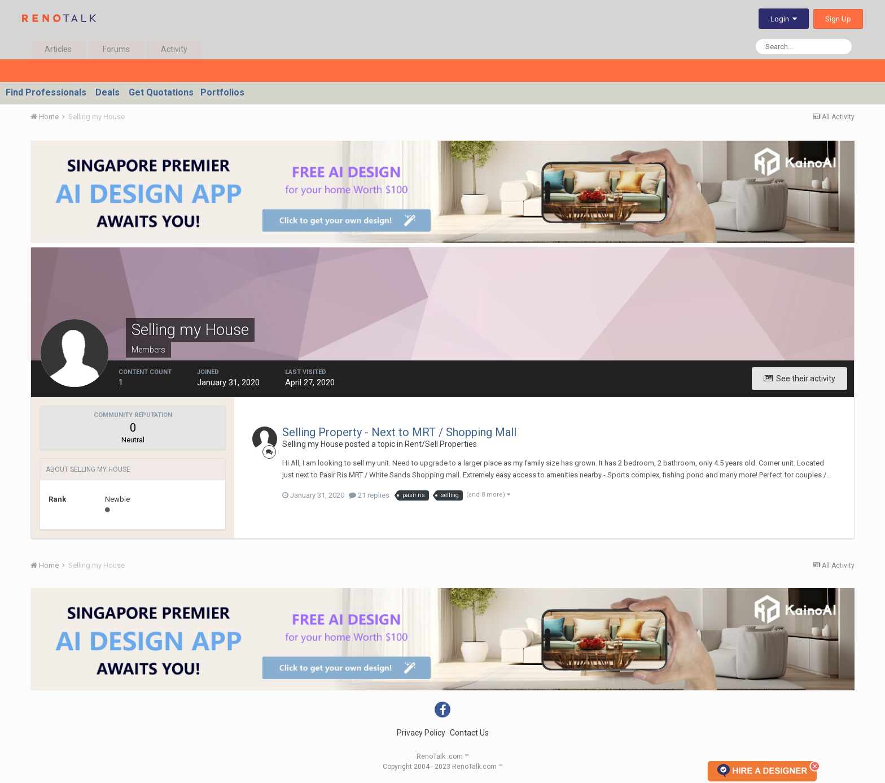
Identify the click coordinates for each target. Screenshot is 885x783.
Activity (174, 49)
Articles (58, 49)
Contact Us (469, 732)
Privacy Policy (421, 732)
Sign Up (838, 19)
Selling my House (312, 444)
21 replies (369, 495)
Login (783, 19)
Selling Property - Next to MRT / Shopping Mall (399, 432)
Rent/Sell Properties (441, 444)
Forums (116, 49)
